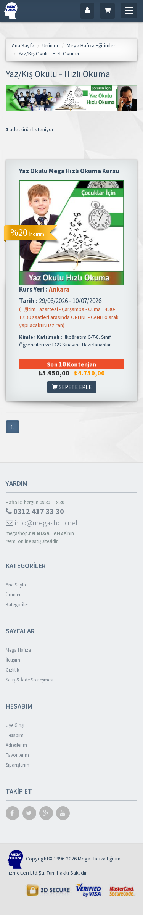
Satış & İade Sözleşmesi (29, 680)
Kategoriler (17, 604)
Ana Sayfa (16, 585)
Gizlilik (12, 670)
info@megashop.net (42, 522)
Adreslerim (16, 745)
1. (12, 427)
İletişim (13, 660)
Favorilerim (17, 755)
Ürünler (13, 594)
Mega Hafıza (18, 650)
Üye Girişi (15, 725)
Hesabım (15, 735)
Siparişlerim (17, 765)
